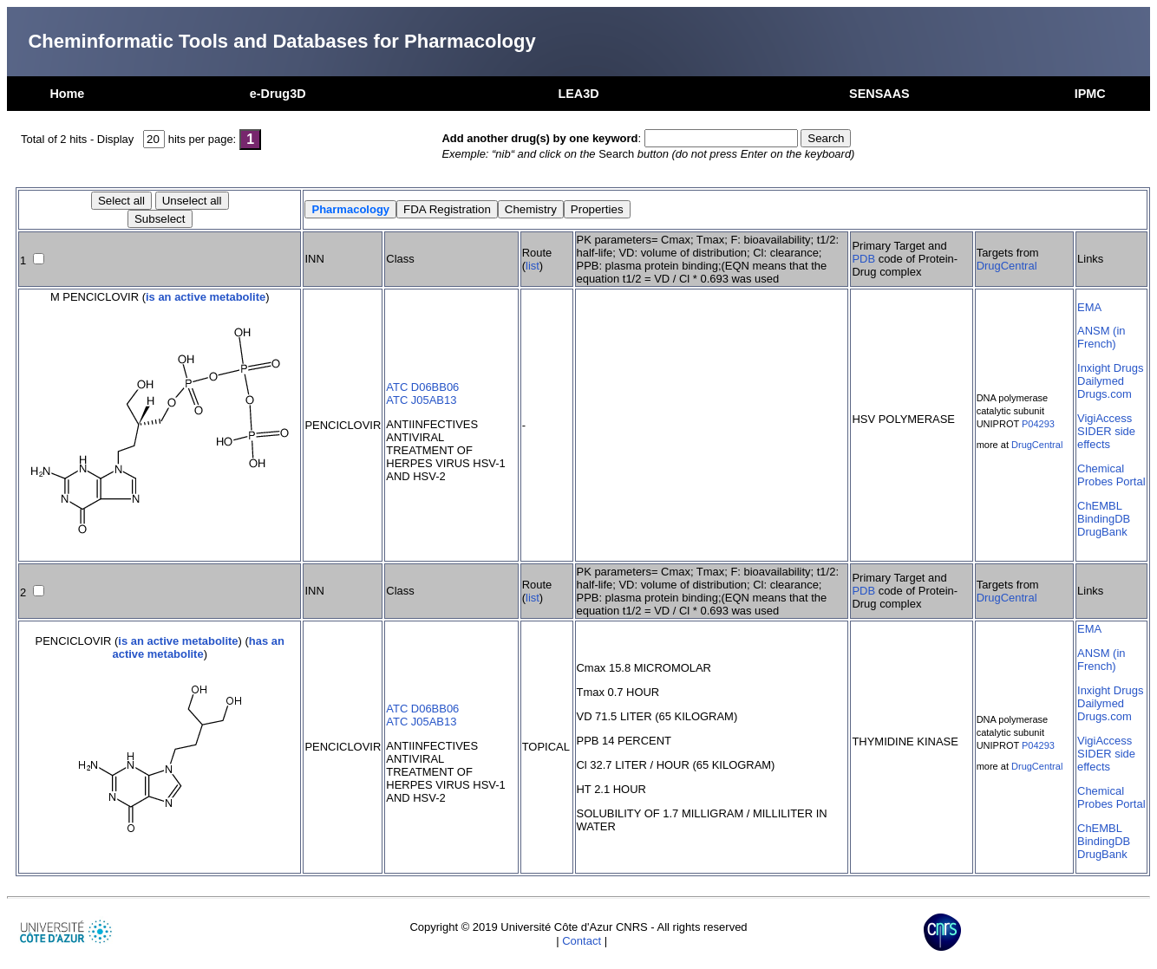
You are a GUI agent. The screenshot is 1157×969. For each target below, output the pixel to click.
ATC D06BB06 (422, 386)
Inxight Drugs (1110, 367)
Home (66, 94)
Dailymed (1100, 380)
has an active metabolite (198, 647)
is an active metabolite (205, 296)
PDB (863, 258)
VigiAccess (1104, 418)
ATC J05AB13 (421, 399)
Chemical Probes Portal (1111, 475)
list (532, 265)
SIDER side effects (1106, 438)
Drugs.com (1104, 393)
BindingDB (1103, 518)
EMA (1089, 307)
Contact (581, 940)
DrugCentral (1007, 265)
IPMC (1090, 94)
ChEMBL (1099, 505)
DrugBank (1102, 531)
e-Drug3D (278, 94)
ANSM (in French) (1101, 337)
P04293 (1038, 424)
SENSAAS (879, 94)
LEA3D (578, 94)
